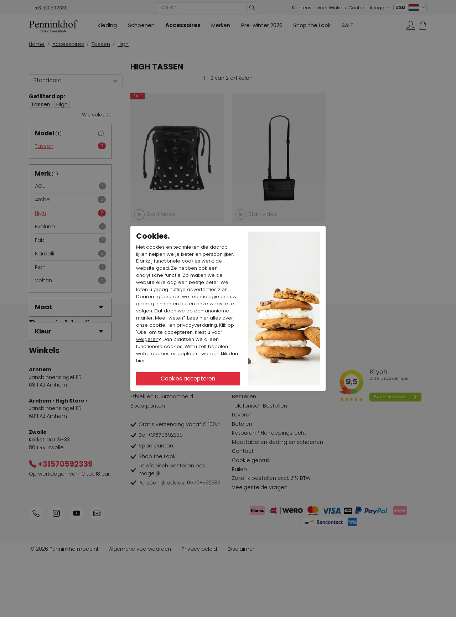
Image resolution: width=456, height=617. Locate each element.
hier (204, 318)
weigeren (147, 339)
